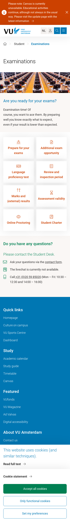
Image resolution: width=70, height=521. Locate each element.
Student (19, 44)
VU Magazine (12, 407)
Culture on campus (15, 325)
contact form (53, 262)
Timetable (9, 373)
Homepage (10, 318)
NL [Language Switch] (44, 30)
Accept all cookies (35, 488)
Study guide (11, 366)
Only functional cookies (35, 501)
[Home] (5, 44)
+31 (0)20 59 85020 (28, 277)
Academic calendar (15, 358)
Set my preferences (35, 513)
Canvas (8, 381)
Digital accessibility (15, 422)
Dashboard (10, 340)
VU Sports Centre (14, 332)
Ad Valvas (9, 414)
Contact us (10, 440)
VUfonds (9, 399)
